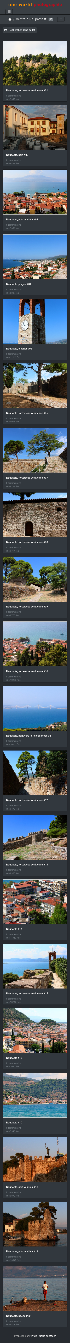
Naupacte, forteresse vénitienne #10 (27, 671)
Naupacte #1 (38, 19)
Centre (20, 19)
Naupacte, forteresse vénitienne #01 (27, 90)
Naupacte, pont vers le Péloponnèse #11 (29, 735)
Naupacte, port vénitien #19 (22, 1251)
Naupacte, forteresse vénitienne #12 (27, 800)
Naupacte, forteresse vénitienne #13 (27, 864)
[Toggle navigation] (9, 11)
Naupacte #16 (14, 1058)
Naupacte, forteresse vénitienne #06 (27, 413)
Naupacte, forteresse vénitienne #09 (27, 606)
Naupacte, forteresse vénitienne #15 (27, 993)
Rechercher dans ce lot (19, 30)
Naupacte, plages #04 (18, 284)
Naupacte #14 (14, 929)
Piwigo (33, 1335)
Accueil (10, 19)
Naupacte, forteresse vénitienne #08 (27, 542)
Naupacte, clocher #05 (19, 348)
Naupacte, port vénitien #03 (22, 219)
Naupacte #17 (14, 1122)
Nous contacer (47, 1335)
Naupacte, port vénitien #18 (22, 1187)
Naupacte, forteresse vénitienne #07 (27, 477)
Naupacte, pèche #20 (18, 1315)
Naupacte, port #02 (17, 154)
